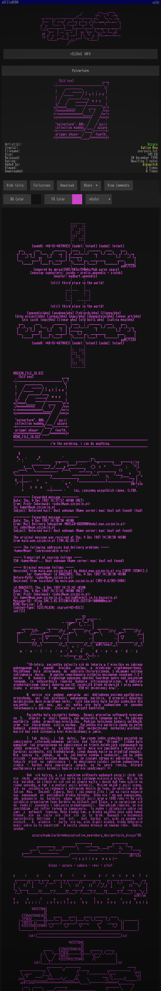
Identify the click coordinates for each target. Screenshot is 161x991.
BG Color (17, 199)
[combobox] (99, 199)
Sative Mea (149, 147)
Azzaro (153, 144)
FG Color (58, 199)
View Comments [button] (119, 185)
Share (89, 185)
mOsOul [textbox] (94, 199)
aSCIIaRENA (10, 2)
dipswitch (150, 164)
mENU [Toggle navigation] (156, 2)
